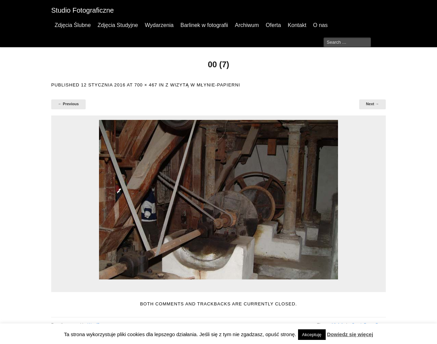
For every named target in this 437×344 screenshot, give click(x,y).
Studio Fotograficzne (82, 10)
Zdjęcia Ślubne (73, 25)
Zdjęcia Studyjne (118, 25)
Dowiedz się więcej (350, 334)
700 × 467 (145, 84)
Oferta (273, 25)
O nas (320, 25)
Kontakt (297, 25)
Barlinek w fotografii (204, 25)
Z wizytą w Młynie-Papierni (203, 84)
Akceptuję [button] (312, 334)
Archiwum (247, 25)
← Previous (68, 104)
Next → (372, 104)
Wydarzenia (159, 25)
